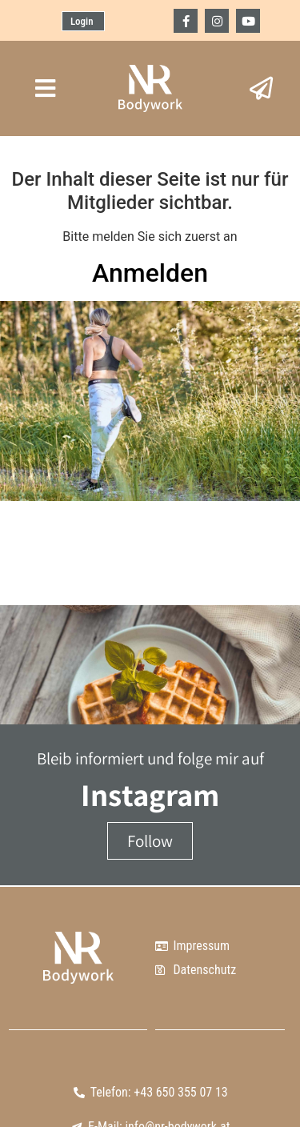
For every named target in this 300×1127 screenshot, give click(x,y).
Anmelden (150, 273)
